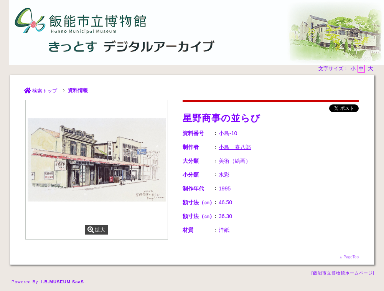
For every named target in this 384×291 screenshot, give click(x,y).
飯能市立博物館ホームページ (343, 273)
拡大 (96, 230)
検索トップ (40, 91)
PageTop (350, 257)
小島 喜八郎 (235, 147)
